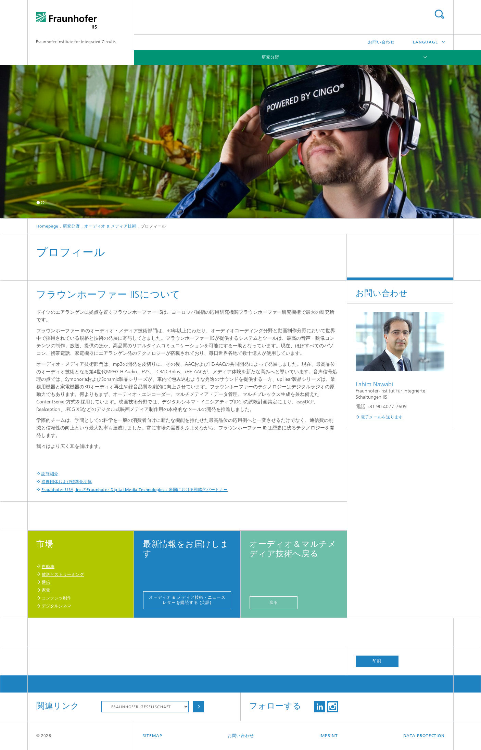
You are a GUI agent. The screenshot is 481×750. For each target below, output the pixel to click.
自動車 (48, 566)
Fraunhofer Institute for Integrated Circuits (76, 41)
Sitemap (152, 735)
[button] (38, 202)
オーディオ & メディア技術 (110, 226)
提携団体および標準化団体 (66, 481)
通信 (46, 582)
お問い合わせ (381, 42)
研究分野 (271, 57)
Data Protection (424, 735)
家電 (46, 590)
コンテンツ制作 (56, 598)
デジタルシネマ (56, 606)
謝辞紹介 (49, 473)
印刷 (376, 661)
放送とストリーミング (63, 574)
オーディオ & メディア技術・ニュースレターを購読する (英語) (187, 600)
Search (439, 14)
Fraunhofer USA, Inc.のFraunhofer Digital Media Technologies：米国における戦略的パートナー (134, 489)
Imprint (328, 735)
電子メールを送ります (382, 417)
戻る (273, 602)
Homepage (47, 226)
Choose (198, 706)
